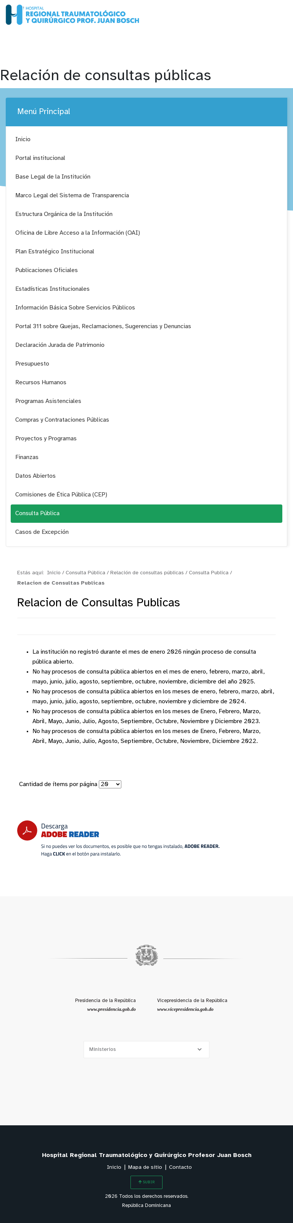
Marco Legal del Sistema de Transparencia (72, 195)
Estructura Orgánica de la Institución (64, 214)
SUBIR (146, 1182)
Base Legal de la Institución (52, 177)
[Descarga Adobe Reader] (118, 838)
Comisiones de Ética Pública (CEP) (61, 494)
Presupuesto (32, 364)
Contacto (180, 1167)
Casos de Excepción (42, 532)
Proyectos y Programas (46, 438)
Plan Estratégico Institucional (54, 251)
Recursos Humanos (40, 382)
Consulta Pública (37, 513)
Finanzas (27, 457)
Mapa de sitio (145, 1167)
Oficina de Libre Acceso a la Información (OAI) (77, 233)
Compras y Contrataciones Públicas (62, 420)
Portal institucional (40, 158)
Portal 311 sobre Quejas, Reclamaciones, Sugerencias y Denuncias (103, 326)
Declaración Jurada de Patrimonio (60, 345)
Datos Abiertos (35, 476)
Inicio (23, 139)
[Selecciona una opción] (146, 1049)
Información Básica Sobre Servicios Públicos (75, 308)
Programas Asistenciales (48, 401)
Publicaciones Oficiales (46, 270)
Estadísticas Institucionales (52, 289)
